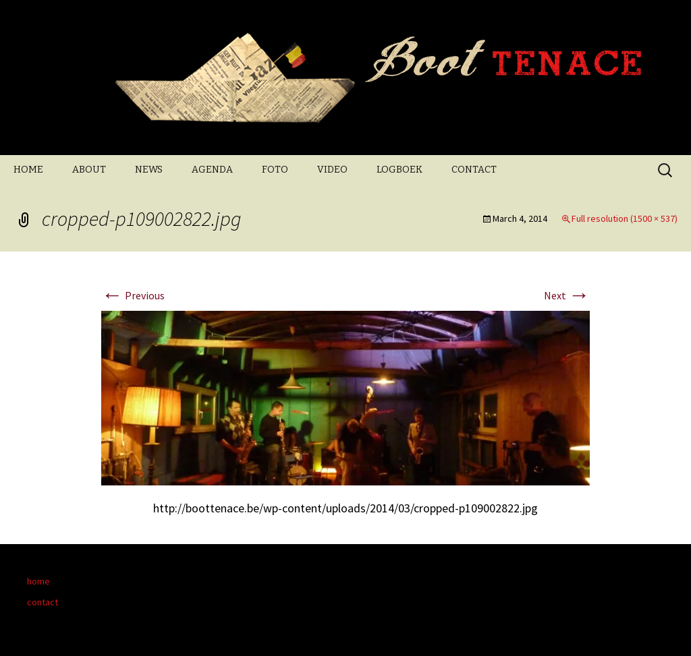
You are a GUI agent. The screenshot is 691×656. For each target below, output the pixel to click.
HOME (28, 169)
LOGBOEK (399, 169)
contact (42, 602)
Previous (133, 295)
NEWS (149, 169)
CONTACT (474, 169)
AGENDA (212, 169)
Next (567, 295)
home (38, 581)
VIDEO (332, 169)
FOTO (275, 169)
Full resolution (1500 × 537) (625, 218)
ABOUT (89, 169)
